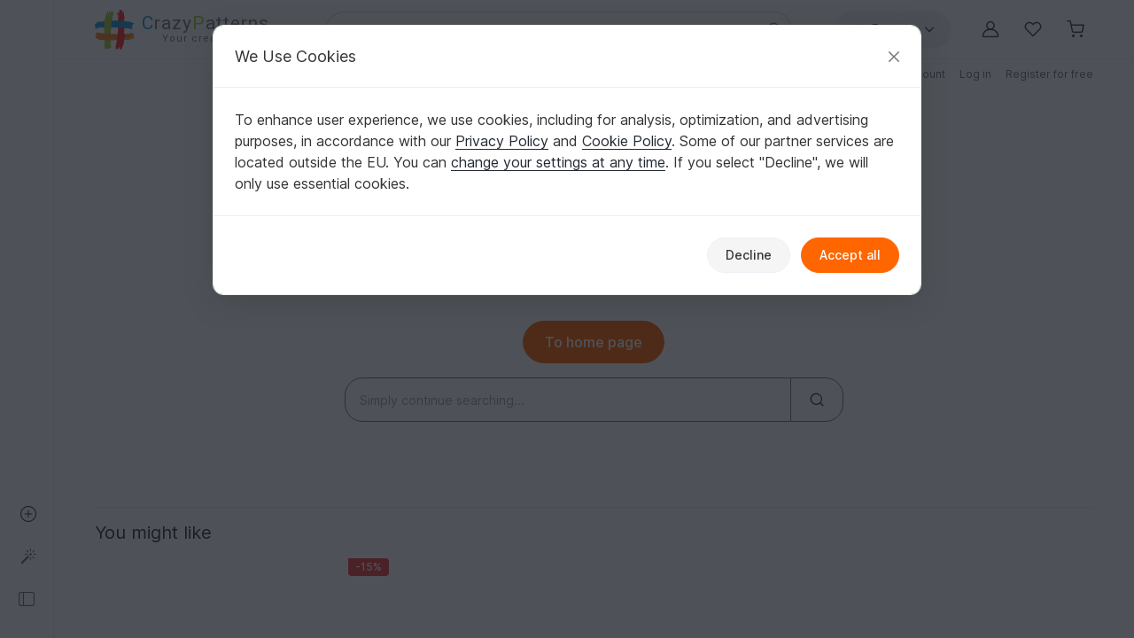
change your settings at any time (558, 162)
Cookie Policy (627, 141)
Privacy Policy (501, 141)
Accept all (850, 254)
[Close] (894, 56)
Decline (749, 254)
